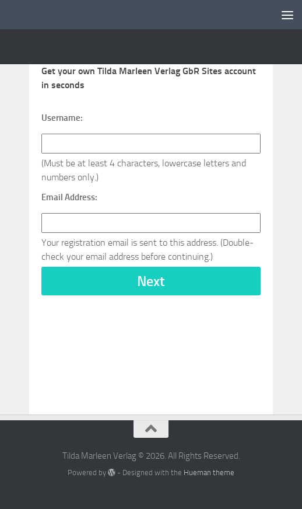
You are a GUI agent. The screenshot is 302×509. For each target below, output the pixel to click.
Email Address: (69, 197)
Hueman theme (209, 472)
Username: (62, 118)
